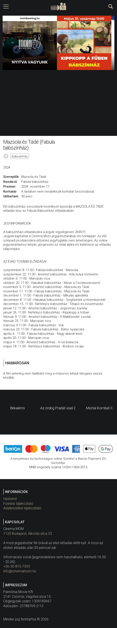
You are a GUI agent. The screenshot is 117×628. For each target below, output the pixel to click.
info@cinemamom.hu (19, 571)
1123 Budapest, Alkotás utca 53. (28, 533)
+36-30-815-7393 (16, 566)
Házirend (10, 499)
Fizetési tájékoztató (18, 503)
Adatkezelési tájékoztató (22, 508)
